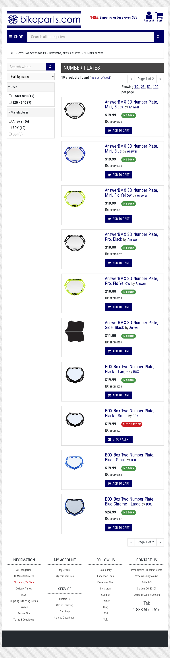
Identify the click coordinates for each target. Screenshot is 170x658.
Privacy (24, 607)
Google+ (105, 594)
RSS (106, 613)
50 (149, 87)
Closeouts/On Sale (24, 582)
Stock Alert (119, 439)
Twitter (106, 601)
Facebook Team (105, 576)
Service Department (64, 617)
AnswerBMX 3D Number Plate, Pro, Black (131, 237)
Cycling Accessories (32, 53)
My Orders (65, 570)
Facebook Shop (105, 582)
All (13, 53)
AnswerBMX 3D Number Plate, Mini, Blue (131, 148)
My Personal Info (65, 576)
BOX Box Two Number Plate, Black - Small (129, 413)
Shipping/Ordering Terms (24, 601)
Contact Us (65, 599)
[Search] (158, 37)
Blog (105, 607)
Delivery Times (24, 588)
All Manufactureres (24, 576)
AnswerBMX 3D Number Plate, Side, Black (131, 325)
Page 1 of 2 (145, 79)
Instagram (105, 588)
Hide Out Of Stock (100, 77)
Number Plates (93, 53)
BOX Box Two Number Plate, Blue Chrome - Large (129, 501)
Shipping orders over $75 (113, 17)
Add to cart (118, 130)
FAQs (24, 594)
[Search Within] (26, 66)
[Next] (160, 79)
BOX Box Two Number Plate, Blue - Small (129, 457)
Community (106, 570)
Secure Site (24, 613)
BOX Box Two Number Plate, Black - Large (129, 369)
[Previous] (131, 79)
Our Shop (65, 611)
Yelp (105, 619)
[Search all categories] (90, 37)
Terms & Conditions (23, 619)
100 (155, 87)
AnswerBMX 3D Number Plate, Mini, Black (131, 104)
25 (143, 87)
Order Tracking (64, 605)
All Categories (23, 570)
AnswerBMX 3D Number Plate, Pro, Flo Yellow (131, 281)
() (21, 96)
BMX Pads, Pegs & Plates (65, 53)
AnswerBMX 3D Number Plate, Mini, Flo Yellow (131, 193)
